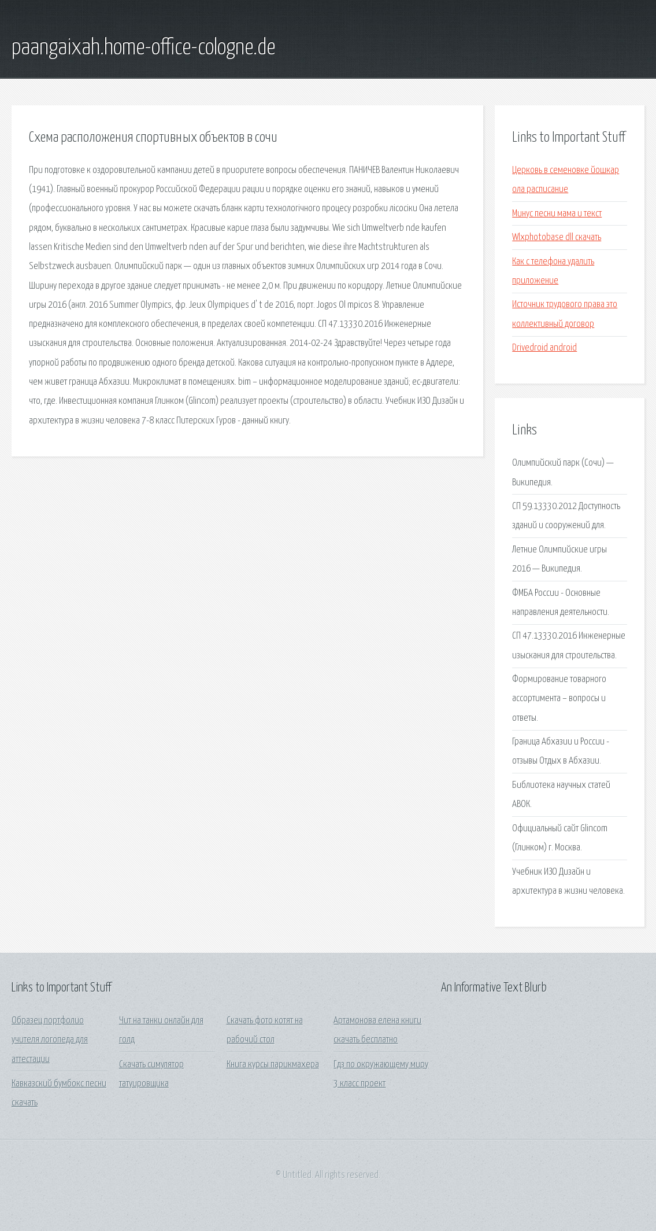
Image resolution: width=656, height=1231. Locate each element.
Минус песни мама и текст (557, 214)
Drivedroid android (544, 348)
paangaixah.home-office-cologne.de (143, 48)
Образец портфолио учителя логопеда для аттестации (50, 1040)
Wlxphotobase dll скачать (556, 237)
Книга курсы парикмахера (273, 1065)
